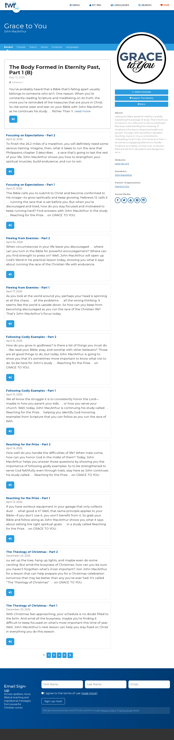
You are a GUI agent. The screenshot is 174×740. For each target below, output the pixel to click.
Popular (21, 47)
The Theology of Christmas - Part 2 (32, 510)
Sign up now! (53, 654)
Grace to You (122, 186)
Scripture (57, 47)
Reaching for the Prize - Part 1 (28, 463)
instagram (143, 200)
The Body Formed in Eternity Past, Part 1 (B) (57, 69)
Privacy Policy (108, 663)
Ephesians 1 (17, 80)
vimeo (137, 200)
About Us (39, 721)
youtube (131, 200)
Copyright (125, 721)
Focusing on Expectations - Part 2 (30, 130)
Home (25, 721)
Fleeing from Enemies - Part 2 (28, 228)
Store (142, 104)
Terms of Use (126, 663)
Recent (8, 47)
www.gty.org (122, 163)
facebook (118, 200)
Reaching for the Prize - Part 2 (28, 412)
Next (70, 608)
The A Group (112, 730)
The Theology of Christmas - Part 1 (31, 561)
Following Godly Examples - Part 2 (31, 318)
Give (166, 5)
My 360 (96, 5)
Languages (72, 47)
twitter (124, 200)
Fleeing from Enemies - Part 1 (27, 275)
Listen (13, 114)
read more (16, 107)
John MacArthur (123, 175)
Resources (145, 721)
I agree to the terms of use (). (69, 646)
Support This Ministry (142, 98)
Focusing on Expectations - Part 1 (30, 177)
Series (44, 47)
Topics (33, 47)
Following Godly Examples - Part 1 (31, 365)
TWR (89, 730)
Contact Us (58, 721)
